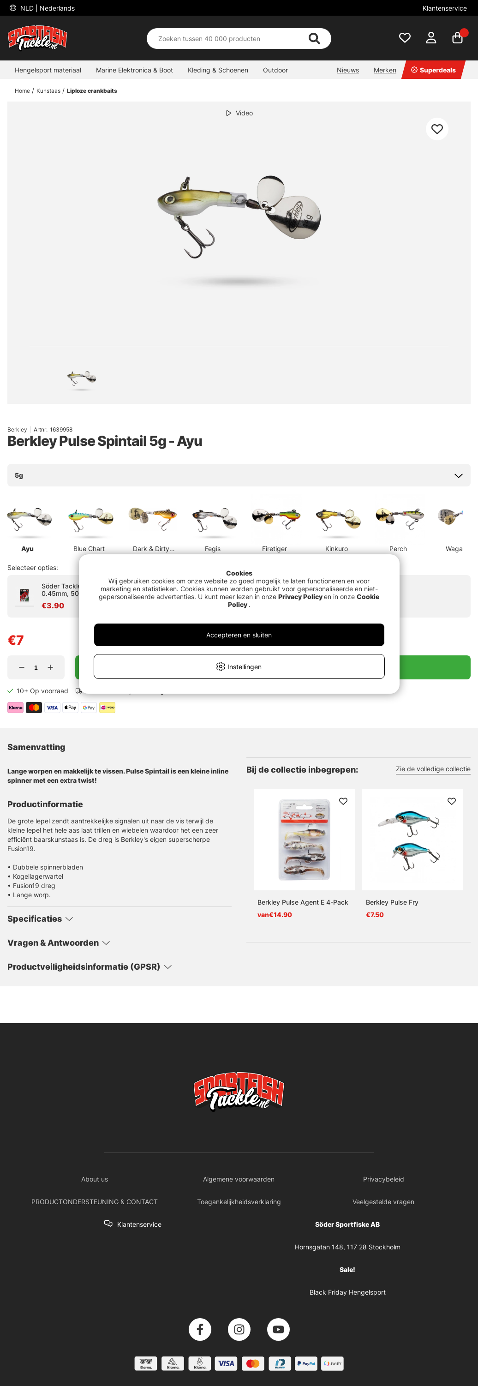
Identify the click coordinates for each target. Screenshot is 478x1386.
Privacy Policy (300, 596)
